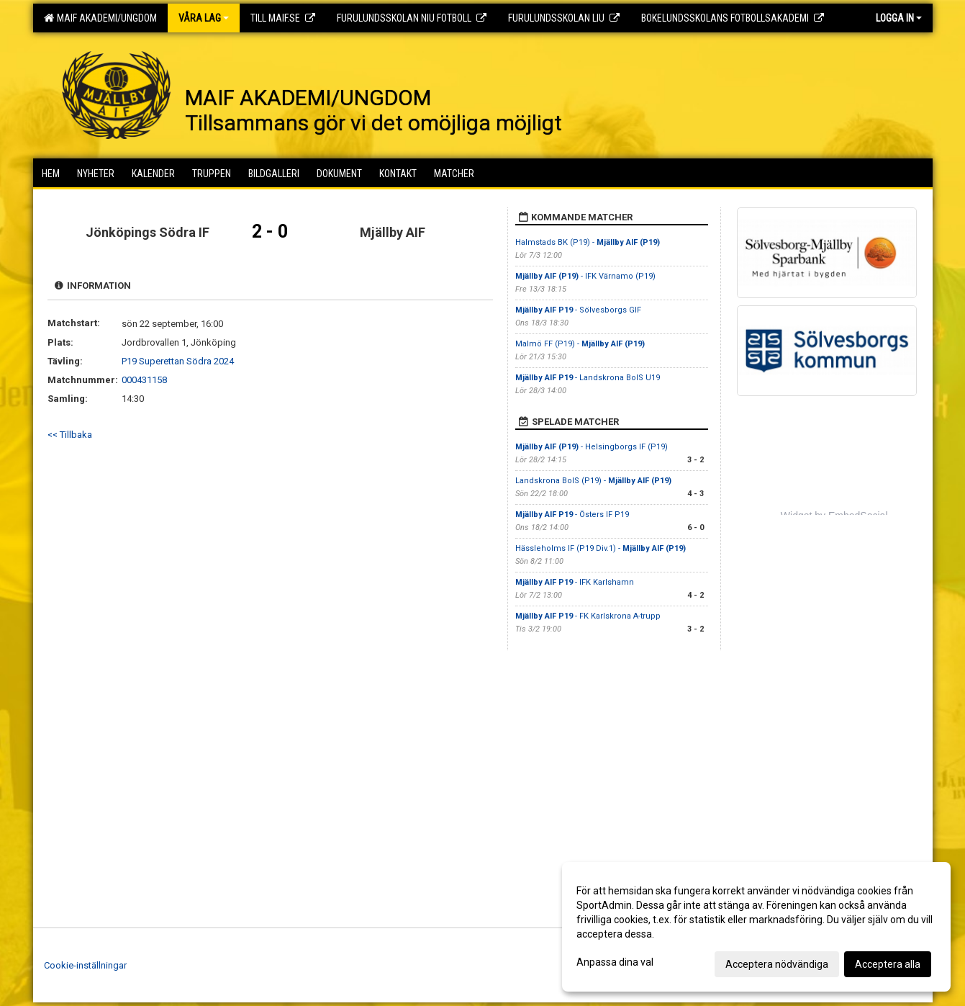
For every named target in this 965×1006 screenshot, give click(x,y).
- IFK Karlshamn (574, 582)
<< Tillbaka (69, 434)
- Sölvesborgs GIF (578, 310)
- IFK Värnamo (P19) (585, 276)
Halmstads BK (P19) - (587, 242)
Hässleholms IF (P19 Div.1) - (600, 548)
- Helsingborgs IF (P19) (591, 447)
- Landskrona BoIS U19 (587, 377)
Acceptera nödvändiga (776, 964)
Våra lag (203, 18)
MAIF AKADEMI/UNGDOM (100, 18)
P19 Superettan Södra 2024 (178, 361)
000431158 (144, 379)
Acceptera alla (887, 964)
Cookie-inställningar (85, 965)
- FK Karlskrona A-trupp (588, 616)
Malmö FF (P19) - (580, 344)
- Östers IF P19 (572, 514)
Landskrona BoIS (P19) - (593, 480)
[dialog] (756, 927)
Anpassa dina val (614, 962)
